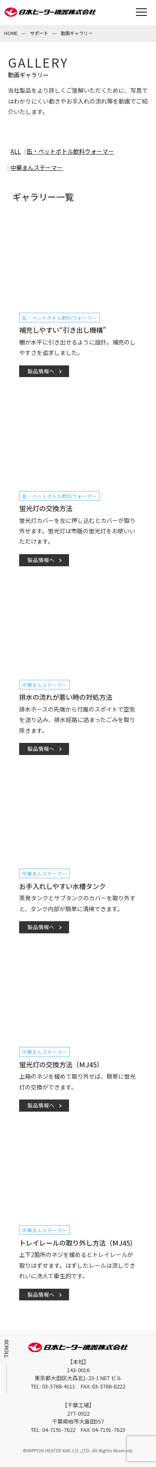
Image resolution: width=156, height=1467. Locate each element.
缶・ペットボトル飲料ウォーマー (70, 151)
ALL (15, 151)
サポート (39, 33)
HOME (10, 33)
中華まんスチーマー (36, 167)
